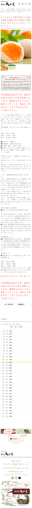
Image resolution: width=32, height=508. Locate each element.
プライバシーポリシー (16, 473)
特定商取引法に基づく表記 (16, 471)
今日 (20, 326)
